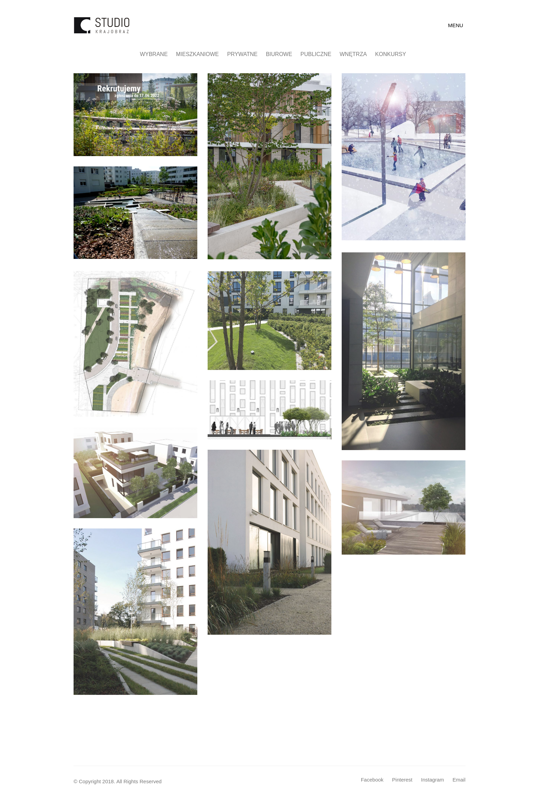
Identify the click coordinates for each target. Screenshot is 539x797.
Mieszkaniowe (197, 54)
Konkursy (390, 54)
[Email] (458, 779)
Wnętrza (353, 54)
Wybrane (154, 54)
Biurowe (279, 54)
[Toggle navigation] (456, 25)
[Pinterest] (402, 779)
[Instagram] (432, 779)
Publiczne (315, 54)
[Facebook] (372, 779)
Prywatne (242, 54)
